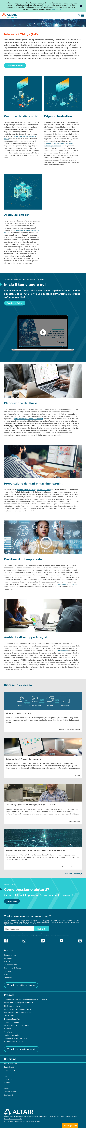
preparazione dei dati (26, 490)
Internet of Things (11, 1022)
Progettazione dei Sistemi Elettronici (19, 1009)
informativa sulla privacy (61, 935)
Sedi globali (9, 1067)
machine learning (44, 490)
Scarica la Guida (14, 303)
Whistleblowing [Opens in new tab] (71, 1116)
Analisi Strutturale (11, 1035)
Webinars (8, 958)
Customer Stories (11, 955)
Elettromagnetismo (12, 1006)
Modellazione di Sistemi (14, 1042)
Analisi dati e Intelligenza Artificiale (18, 1003)
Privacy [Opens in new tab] (26, 1116)
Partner (7, 1076)
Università (8, 978)
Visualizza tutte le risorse (21, 985)
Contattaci (12, 901)
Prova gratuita (70, 1126)
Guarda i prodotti (15, 65)
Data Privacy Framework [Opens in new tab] (38, 1116)
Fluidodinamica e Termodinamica (17, 1012)
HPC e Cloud (9, 1016)
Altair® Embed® (61, 651)
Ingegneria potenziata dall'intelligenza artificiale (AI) (25, 999)
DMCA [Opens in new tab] (62, 1116)
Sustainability (9, 1070)
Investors (8, 1079)
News (6, 1088)
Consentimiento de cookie (13, 1119)
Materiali (7, 1029)
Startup (7, 974)
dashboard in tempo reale (68, 584)
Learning (7, 971)
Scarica (7, 961)
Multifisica (8, 1032)
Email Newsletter (11, 1092)
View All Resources (72, 874)
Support (7, 1083)
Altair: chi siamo (10, 1064)
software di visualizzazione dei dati (28, 419)
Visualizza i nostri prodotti (21, 1049)
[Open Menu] (82, 15)
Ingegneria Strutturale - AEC (15, 1038)
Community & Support (13, 968)
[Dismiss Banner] (81, 6)
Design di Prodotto (12, 1019)
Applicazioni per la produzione (16, 1025)
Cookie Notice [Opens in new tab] (54, 1116)
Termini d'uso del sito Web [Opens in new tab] (13, 1116)
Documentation (10, 965)
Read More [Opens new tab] (56, 9)
